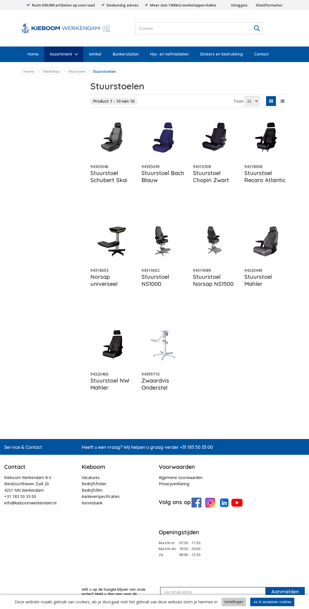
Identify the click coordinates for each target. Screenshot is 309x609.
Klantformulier (269, 5)
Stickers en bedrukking (221, 54)
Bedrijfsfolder (94, 483)
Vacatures (91, 477)
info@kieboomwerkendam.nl (30, 503)
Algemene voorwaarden (181, 477)
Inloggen (239, 5)
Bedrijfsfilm (92, 490)
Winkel (95, 54)
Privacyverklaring (174, 483)
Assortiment (61, 54)
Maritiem (77, 71)
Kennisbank (92, 503)
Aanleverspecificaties (101, 496)
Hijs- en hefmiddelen (169, 54)
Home (32, 54)
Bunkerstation (126, 54)
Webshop (51, 71)
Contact (261, 54)
